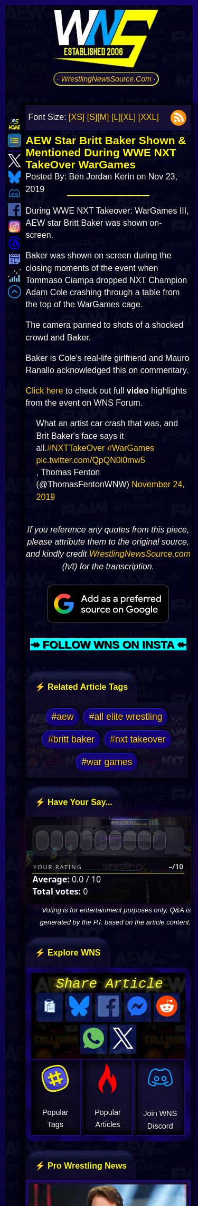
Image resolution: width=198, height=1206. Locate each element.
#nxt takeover (138, 739)
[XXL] (148, 117)
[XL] (128, 117)
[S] (92, 117)
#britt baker (71, 739)
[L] (116, 117)
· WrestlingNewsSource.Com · (106, 79)
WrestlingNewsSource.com (140, 553)
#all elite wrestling (126, 716)
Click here (44, 390)
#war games (107, 762)
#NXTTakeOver (76, 448)
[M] (103, 117)
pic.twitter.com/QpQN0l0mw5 (90, 460)
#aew (62, 716)
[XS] (76, 117)
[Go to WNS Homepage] (106, 40)
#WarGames (130, 448)
